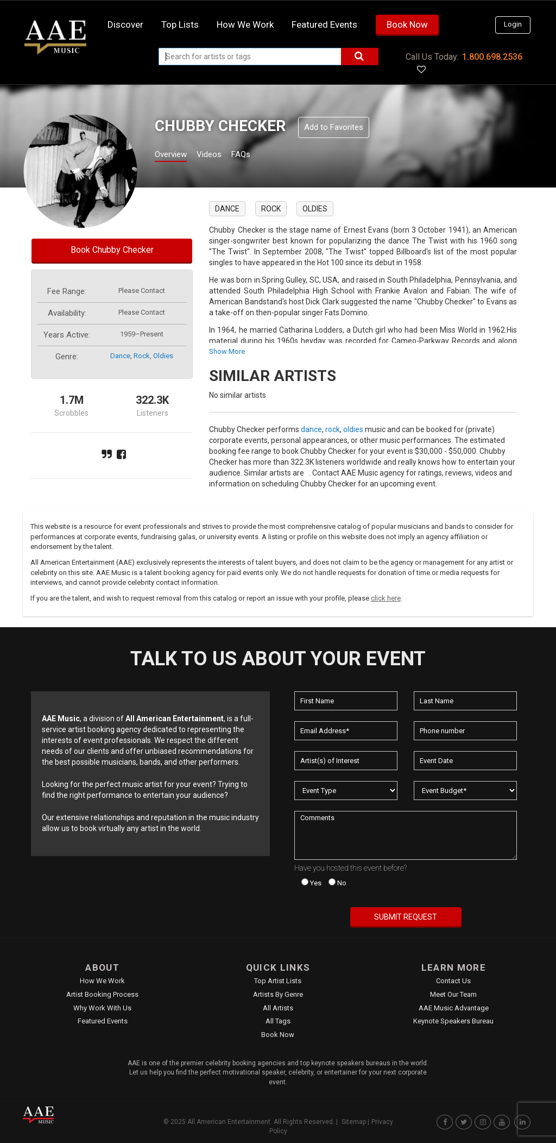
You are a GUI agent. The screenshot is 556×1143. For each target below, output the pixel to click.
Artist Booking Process (102, 994)
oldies (163, 356)
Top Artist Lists (277, 981)
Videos (222, 155)
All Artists (278, 1008)
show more (227, 351)
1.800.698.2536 (492, 57)
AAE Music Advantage (454, 1008)
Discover (125, 24)
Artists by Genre (278, 994)
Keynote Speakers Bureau (453, 1021)
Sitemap (354, 1122)
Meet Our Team (453, 994)
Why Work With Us (102, 1008)
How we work (245, 24)
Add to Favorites (333, 127)
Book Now (407, 24)
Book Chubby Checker (112, 250)
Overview (175, 155)
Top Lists (180, 24)
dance (120, 356)
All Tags (278, 1021)
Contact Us (453, 981)
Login (513, 24)
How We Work (102, 981)
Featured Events (324, 24)
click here (386, 598)
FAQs (261, 155)
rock (142, 356)
